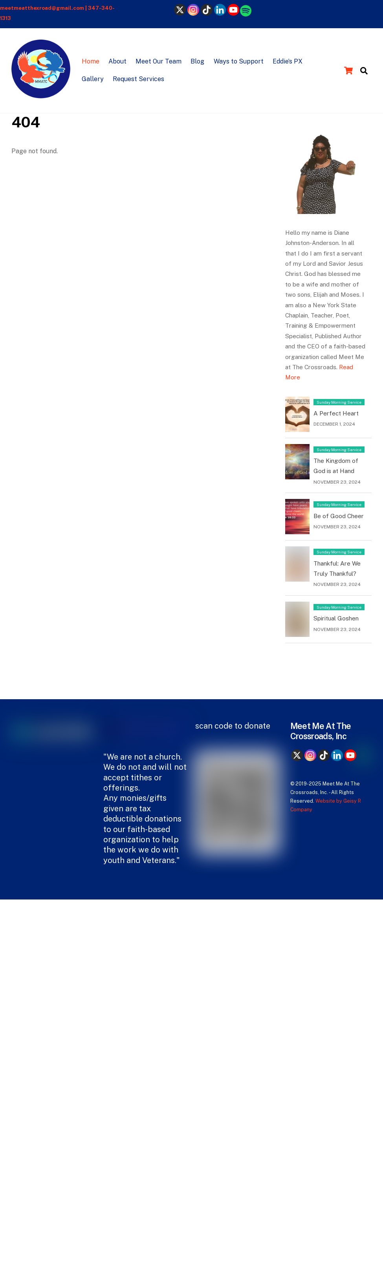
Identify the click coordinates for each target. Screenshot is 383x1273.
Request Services (138, 79)
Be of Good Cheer (338, 516)
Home (90, 61)
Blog (197, 61)
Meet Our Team (158, 61)
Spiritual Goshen (336, 618)
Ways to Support (239, 61)
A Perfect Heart (336, 413)
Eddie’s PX (287, 61)
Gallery (93, 79)
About (117, 61)
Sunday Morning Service (339, 402)
